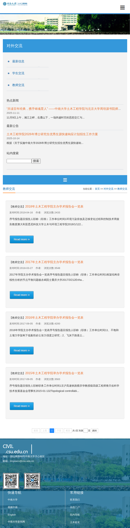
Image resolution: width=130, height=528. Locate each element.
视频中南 (13, 507)
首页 (97, 188)
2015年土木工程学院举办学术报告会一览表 (54, 373)
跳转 (94, 430)
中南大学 (13, 499)
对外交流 (108, 188)
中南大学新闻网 (16, 521)
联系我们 (75, 499)
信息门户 (75, 507)
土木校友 (75, 522)
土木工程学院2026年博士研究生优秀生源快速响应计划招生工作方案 (52, 134)
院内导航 (75, 514)
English (12, 514)
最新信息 (18, 61)
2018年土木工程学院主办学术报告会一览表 (54, 206)
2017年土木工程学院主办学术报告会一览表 (54, 262)
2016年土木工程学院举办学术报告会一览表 (54, 317)
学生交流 (18, 73)
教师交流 (18, 85)
